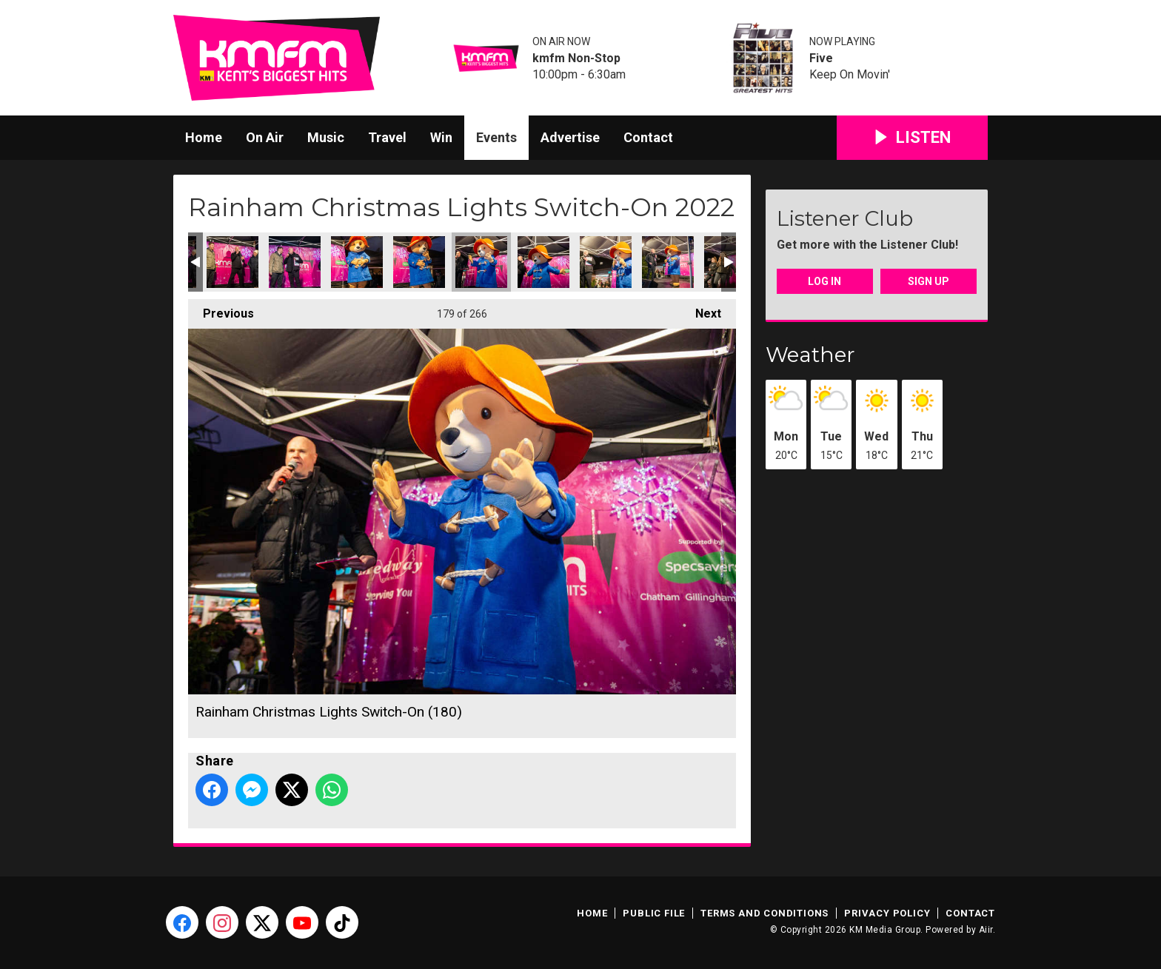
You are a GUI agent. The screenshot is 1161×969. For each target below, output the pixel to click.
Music (325, 137)
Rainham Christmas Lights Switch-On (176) (232, 262)
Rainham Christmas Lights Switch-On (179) (419, 262)
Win (441, 137)
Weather (810, 354)
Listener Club (845, 218)
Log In (824, 281)
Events (496, 137)
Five (821, 58)
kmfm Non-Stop (576, 58)
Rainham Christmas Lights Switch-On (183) (668, 262)
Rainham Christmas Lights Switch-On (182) (606, 262)
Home (203, 137)
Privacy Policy (887, 913)
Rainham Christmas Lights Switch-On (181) (543, 262)
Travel (387, 137)
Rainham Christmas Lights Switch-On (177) (295, 262)
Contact (648, 137)
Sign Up (928, 281)
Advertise (570, 137)
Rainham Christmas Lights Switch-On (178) (357, 262)
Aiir (986, 930)
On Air (265, 137)
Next (700, 310)
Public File (654, 913)
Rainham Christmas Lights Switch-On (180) (481, 262)
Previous (221, 310)
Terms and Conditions (764, 913)
